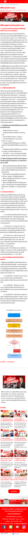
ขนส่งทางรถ (8, 11)
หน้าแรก (2, 4)
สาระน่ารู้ (7, 4)
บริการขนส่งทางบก (19, 10)
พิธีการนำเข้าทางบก (7, 10)
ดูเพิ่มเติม (14, 491)
